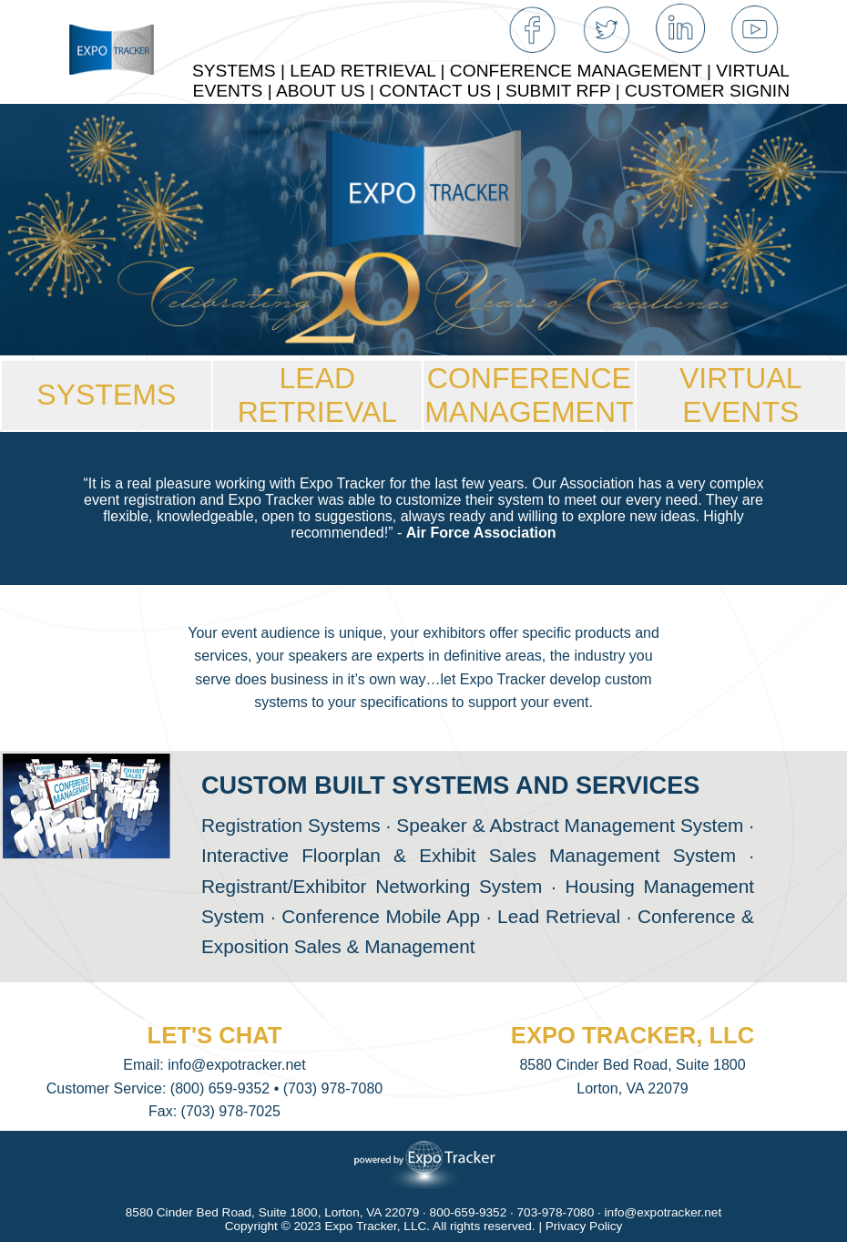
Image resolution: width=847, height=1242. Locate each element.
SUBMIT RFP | (565, 90)
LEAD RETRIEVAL (317, 395)
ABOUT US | (327, 90)
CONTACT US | (442, 90)
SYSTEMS (106, 394)
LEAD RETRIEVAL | (370, 70)
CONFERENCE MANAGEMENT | (583, 70)
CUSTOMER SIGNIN (707, 90)
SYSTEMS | (241, 70)
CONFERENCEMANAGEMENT (528, 395)
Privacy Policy (584, 1226)
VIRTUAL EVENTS (740, 395)
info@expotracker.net (236, 1065)
